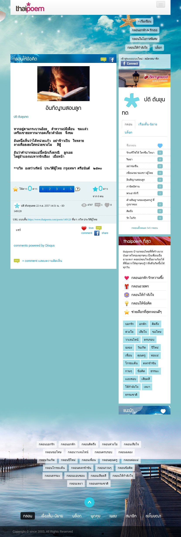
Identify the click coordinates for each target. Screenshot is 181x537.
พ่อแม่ (155, 355)
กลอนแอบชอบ (76, 475)
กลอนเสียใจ (131, 444)
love (91, 228)
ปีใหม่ (155, 347)
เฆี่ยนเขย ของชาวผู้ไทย (139, 172)
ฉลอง (128, 347)
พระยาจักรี (132, 193)
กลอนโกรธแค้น (55, 468)
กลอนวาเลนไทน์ (78, 452)
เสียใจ (143, 331)
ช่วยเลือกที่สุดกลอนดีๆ (143, 312)
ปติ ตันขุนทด (21, 116)
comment (86, 233)
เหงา (147, 387)
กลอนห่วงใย (110, 444)
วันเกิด (142, 347)
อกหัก (142, 324)
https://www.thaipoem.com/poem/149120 (49, 219)
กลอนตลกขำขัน (81, 468)
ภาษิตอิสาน (133, 186)
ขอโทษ (156, 331)
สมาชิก (131, 516)
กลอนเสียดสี (98, 475)
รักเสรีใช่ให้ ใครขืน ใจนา (140, 152)
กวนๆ (128, 371)
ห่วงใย (129, 331)
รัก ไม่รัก (131, 217)
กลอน (128, 124)
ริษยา (129, 159)
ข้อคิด (141, 371)
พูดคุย (96, 516)
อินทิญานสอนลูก (135, 179)
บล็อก (158, 47)
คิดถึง (129, 211)
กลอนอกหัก (68, 444)
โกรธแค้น (131, 363)
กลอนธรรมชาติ (98, 483)
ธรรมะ (154, 371)
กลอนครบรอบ (103, 452)
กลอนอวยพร (136, 286)
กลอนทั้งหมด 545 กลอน (144, 228)
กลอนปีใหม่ (68, 460)
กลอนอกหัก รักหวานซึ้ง (143, 278)
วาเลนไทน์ (131, 339)
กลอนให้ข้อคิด (25, 58)
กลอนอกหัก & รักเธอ (144, 30)
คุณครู (141, 355)
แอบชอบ (130, 379)
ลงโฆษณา (153, 516)
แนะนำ (128, 410)
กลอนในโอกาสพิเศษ (144, 39)
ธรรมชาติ (131, 394)
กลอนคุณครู (109, 460)
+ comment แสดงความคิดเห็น (42, 260)
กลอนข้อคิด (125, 468)
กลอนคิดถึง (89, 444)
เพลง (113, 516)
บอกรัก (129, 324)
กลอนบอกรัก (47, 444)
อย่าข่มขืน (132, 166)
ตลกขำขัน (149, 363)
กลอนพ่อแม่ (131, 460)
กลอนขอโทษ (53, 452)
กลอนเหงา (76, 483)
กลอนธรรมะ (52, 475)
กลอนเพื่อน (89, 460)
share (105, 233)
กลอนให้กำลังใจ (137, 47)
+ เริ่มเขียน (144, 21)
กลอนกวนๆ (104, 468)
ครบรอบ (149, 339)
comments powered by (34, 245)
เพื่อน (128, 355)
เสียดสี (146, 379)
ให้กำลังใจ (131, 387)
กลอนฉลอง (125, 452)
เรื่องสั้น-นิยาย (147, 124)
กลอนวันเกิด (47, 460)
